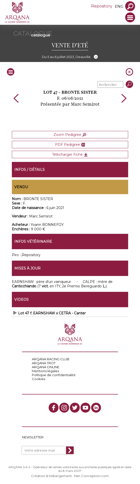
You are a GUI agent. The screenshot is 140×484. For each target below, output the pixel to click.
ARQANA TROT (44, 363)
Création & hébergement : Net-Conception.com (70, 476)
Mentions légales (45, 371)
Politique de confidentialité (54, 375)
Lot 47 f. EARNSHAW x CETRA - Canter (52, 313)
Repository (101, 6)
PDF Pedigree (70, 144)
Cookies (38, 379)
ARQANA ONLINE (45, 367)
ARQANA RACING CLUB (50, 359)
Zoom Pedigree (70, 134)
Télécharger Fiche (70, 154)
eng (119, 6)
